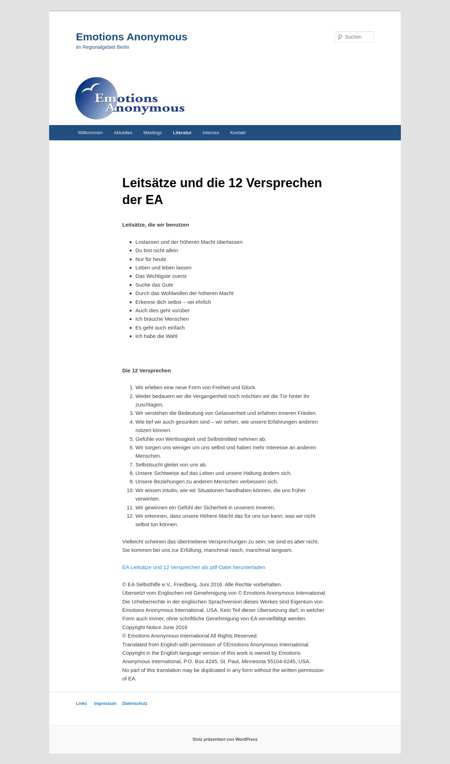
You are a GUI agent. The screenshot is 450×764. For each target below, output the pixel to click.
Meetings (152, 132)
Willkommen (90, 132)
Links (81, 703)
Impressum (105, 703)
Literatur (182, 132)
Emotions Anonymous (131, 37)
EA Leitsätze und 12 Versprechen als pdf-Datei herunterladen (193, 567)
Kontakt (238, 132)
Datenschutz (134, 703)
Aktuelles (123, 132)
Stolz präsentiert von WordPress (224, 739)
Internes (210, 132)
